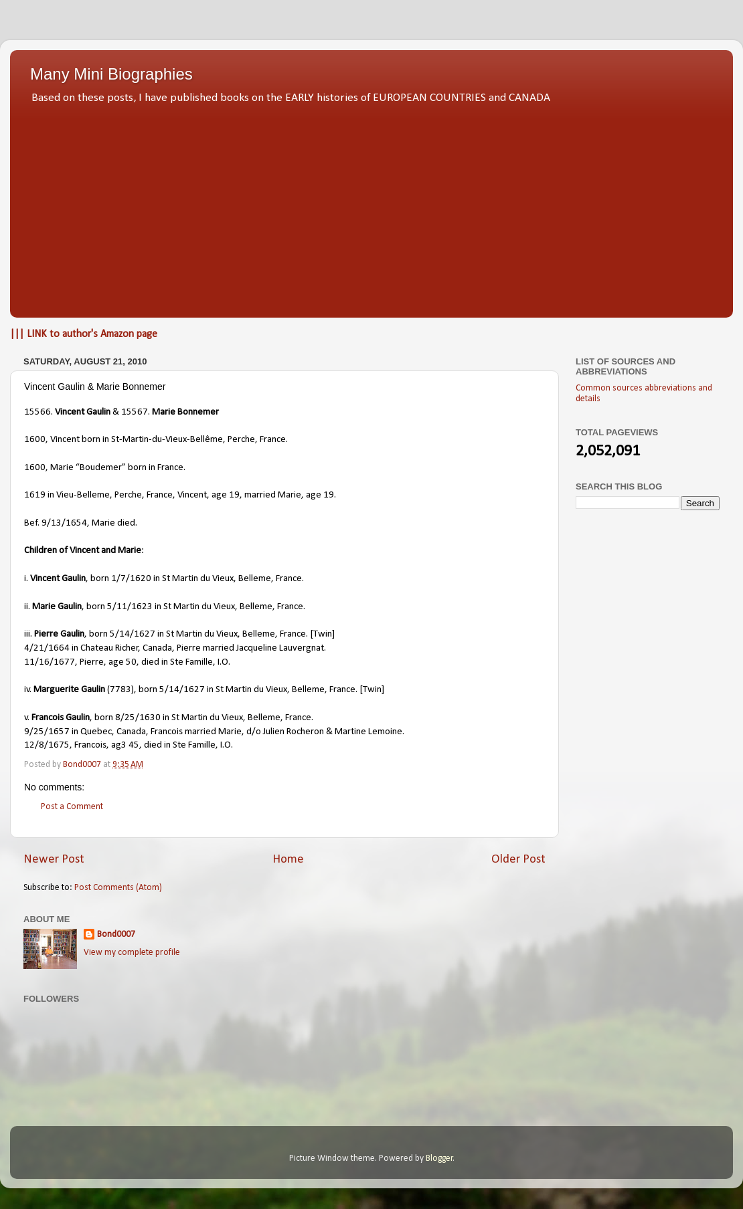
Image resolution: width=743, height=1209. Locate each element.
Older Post (518, 859)
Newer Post (53, 859)
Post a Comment (72, 806)
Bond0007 (116, 934)
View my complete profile (132, 952)
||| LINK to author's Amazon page (83, 334)
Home (288, 859)
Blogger (439, 1158)
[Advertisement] (371, 207)
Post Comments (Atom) (118, 887)
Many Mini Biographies (111, 74)
